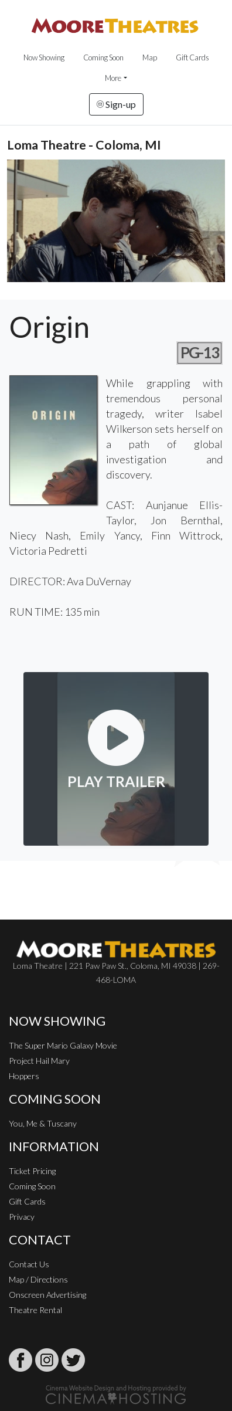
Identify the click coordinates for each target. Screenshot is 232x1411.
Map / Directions (38, 1279)
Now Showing (43, 57)
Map (149, 57)
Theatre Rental (35, 1310)
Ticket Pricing (32, 1171)
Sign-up (116, 104)
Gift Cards (192, 57)
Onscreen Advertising (47, 1295)
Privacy (22, 1217)
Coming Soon (103, 57)
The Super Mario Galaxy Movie (63, 1045)
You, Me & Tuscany (43, 1123)
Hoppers (24, 1076)
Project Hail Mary (39, 1061)
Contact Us (29, 1264)
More (113, 78)
